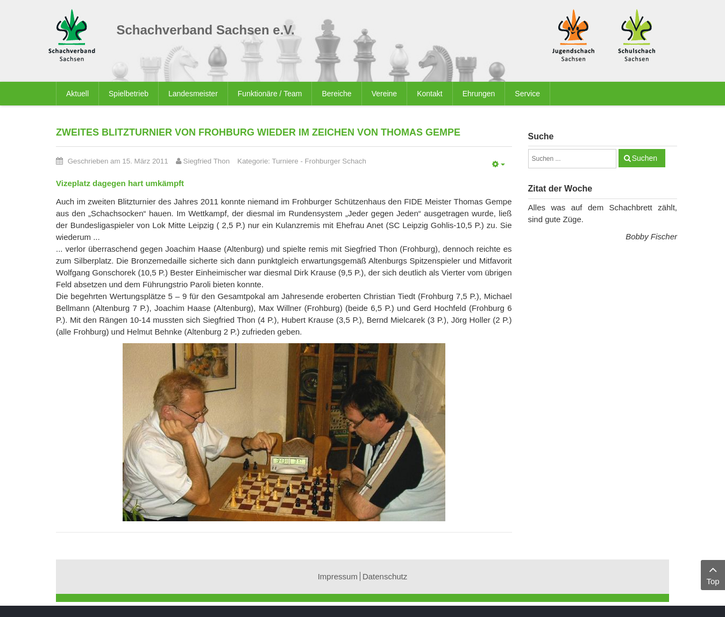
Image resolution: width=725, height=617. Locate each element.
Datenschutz (384, 576)
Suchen (644, 158)
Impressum (338, 576)
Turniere (285, 161)
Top (713, 574)
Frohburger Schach (335, 161)
